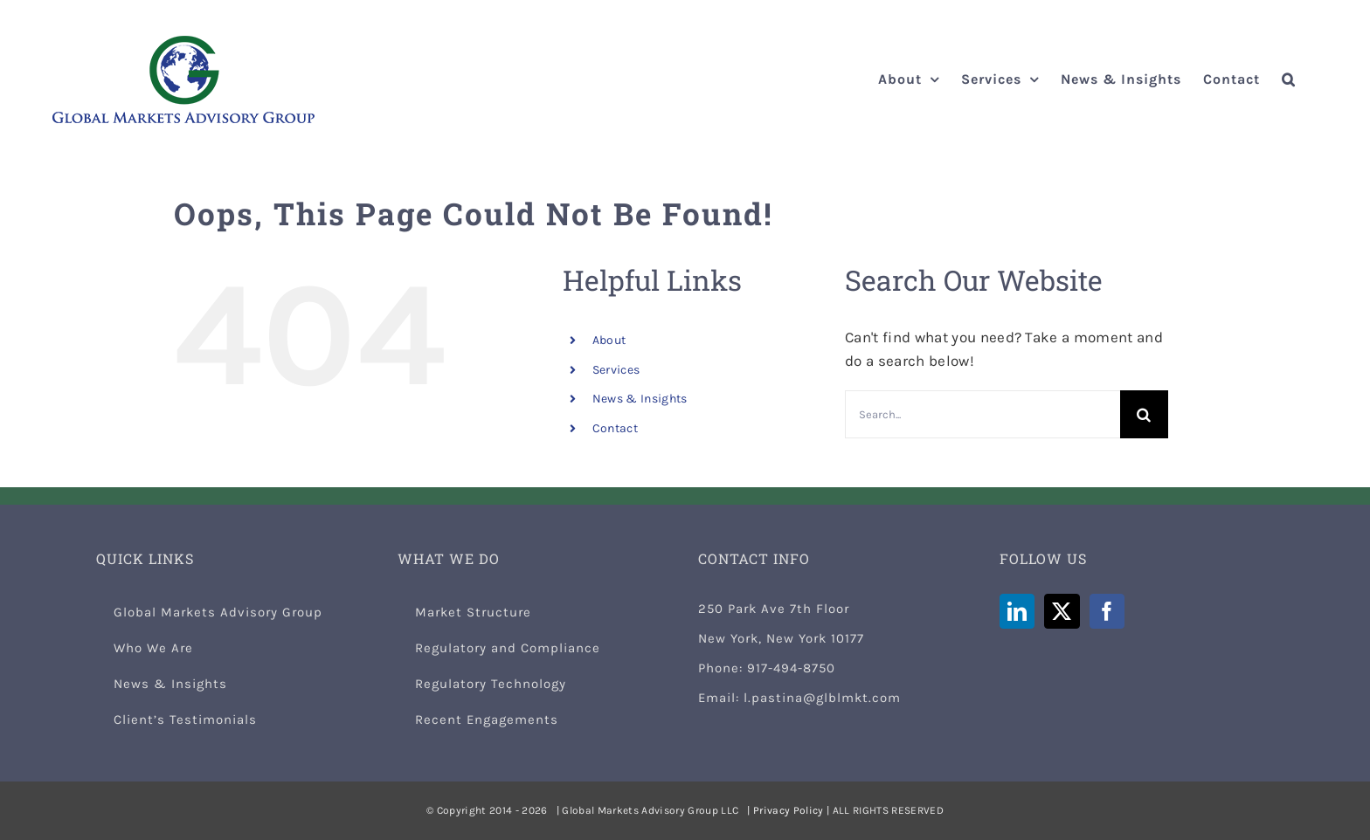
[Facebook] (1107, 611)
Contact (615, 428)
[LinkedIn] (1017, 611)
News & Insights (640, 398)
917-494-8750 (791, 668)
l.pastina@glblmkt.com (822, 698)
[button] (1289, 79)
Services (616, 369)
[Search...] (982, 414)
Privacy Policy (788, 810)
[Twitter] (1061, 611)
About (609, 340)
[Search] (1144, 414)
